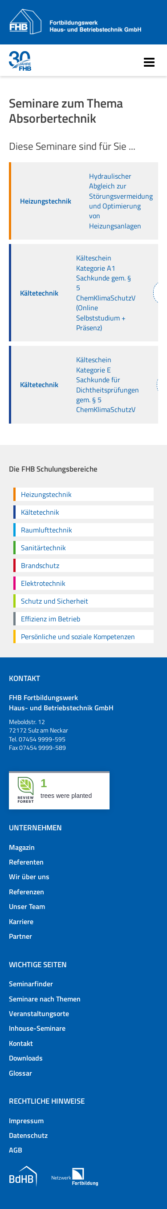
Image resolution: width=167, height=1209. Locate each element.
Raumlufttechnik (46, 529)
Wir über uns (29, 876)
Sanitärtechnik (43, 547)
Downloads (26, 1058)
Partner (20, 936)
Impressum (26, 1120)
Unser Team (27, 906)
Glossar (20, 1073)
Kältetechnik (40, 512)
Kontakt (21, 1043)
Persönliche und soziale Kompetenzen (78, 636)
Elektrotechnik (43, 583)
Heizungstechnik (46, 494)
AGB (15, 1150)
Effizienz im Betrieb (50, 618)
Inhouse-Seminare (37, 1028)
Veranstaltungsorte (39, 1013)
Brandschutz (40, 565)
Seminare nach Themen (45, 998)
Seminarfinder (31, 983)
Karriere (21, 921)
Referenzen (26, 891)
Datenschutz (28, 1135)
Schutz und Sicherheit (54, 601)
